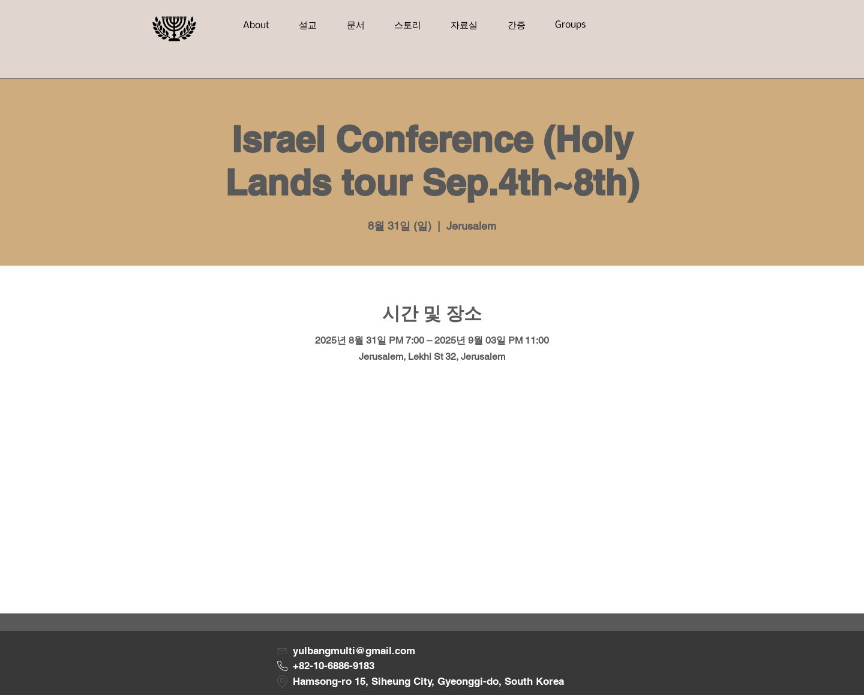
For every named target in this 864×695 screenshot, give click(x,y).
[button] (255, 25)
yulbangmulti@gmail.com (354, 651)
